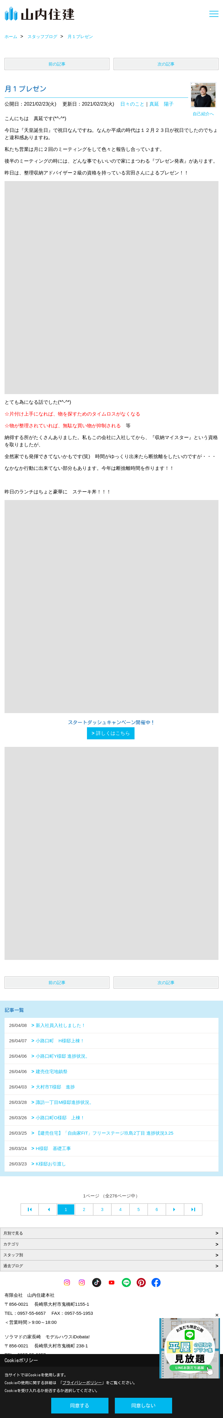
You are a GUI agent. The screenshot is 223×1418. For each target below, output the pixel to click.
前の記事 (56, 64)
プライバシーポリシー (82, 1383)
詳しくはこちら (113, 733)
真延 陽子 (161, 104)
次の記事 (166, 64)
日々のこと (132, 104)
